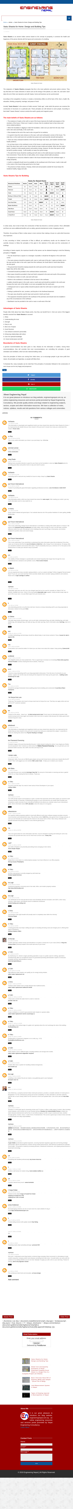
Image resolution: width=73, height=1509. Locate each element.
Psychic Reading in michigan (35, 736)
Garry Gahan (12, 614)
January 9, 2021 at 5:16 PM (15, 535)
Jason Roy (11, 427)
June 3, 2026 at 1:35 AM (14, 1298)
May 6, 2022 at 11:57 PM (15, 730)
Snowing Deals (13, 451)
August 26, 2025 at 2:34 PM (15, 1179)
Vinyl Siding (34, 1247)
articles (10, 22)
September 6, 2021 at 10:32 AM (16, 616)
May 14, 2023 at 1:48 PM (15, 937)
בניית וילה (45, 431)
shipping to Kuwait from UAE (16, 1219)
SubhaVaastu (12, 411)
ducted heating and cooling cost (16, 914)
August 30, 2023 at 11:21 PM (16, 984)
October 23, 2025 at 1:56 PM (16, 1215)
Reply (10, 422)
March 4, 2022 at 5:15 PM (15, 687)
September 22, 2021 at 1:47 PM (16, 632)
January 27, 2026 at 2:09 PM (16, 1244)
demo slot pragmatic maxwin (21, 1288)
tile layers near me (13, 1098)
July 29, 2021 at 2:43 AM (15, 585)
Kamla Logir (12, 892)
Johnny (10, 644)
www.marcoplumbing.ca (14, 974)
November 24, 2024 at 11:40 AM (16, 1146)
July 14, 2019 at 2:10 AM (15, 413)
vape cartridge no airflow (22, 572)
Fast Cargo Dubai (14, 1213)
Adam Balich (12, 564)
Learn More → (26, 1459)
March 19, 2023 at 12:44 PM (15, 894)
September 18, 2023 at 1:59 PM (16, 1053)
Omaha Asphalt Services (15, 884)
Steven (10, 551)
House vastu (16, 419)
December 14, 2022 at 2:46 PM (16, 853)
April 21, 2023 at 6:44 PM (15, 923)
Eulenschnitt (66, 648)
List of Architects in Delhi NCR (57, 481)
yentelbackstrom (13, 818)
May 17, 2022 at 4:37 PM (15, 761)
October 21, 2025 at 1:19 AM (15, 1203)
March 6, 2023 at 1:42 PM (15, 880)
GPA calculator (30, 810)
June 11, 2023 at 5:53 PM (15, 966)
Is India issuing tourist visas (35, 717)
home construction (13, 443)
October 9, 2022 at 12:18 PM (16, 803)
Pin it (45, 378)
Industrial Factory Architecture (23, 522)
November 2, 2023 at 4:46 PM (16, 1094)
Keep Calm (12, 965)
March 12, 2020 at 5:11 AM (15, 466)
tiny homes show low (35, 1181)
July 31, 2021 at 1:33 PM (15, 602)
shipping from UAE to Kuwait (16, 1221)
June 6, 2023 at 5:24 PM (14, 953)
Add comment (13, 1307)
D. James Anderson (14, 1229)
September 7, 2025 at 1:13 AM (16, 1191)
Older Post (64, 1347)
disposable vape (42, 589)
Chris (26, 607)
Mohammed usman (14, 439)
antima (10, 835)
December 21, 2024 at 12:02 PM (16, 1161)
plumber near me (12, 1016)
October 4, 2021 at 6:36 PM (15, 646)
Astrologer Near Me (31, 777)
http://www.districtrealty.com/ (16, 898)
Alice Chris (11, 922)
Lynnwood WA (36, 1271)
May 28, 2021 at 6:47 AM (15, 566)
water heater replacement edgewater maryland (21, 1071)
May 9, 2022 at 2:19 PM (14, 746)
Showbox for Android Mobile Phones (50, 1131)
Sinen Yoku (12, 787)
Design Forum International (17, 476)
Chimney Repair (12, 928)
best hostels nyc (12, 1085)
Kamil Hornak (12, 951)
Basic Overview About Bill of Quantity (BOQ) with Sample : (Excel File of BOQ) (41, 1410)
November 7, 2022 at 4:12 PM (16, 820)
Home (5, 22)
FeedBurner (41, 1377)
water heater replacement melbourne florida (20, 1002)
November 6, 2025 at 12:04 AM (16, 1230)
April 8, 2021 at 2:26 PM (14, 552)
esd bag (62, 621)
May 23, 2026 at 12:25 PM (15, 1280)
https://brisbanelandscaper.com (19, 1235)
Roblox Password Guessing (17, 744)
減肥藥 (10, 1148)
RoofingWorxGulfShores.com (16, 1057)
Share (28, 378)
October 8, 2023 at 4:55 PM (15, 1080)
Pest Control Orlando (42, 557)
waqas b (11, 670)
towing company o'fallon (14, 943)
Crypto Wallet (11, 1164)
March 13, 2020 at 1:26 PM (15, 478)
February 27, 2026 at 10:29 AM (16, 1256)
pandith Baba (12, 773)
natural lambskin (29, 1205)
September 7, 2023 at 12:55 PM (16, 997)
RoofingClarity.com (13, 1043)
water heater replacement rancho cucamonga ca (21, 1029)
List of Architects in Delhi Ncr (34, 540)
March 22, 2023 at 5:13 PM (15, 908)
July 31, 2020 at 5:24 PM (15, 504)
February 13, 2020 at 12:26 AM (16, 452)
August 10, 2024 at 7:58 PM (15, 1127)
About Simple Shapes (14, 857)
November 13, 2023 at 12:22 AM (16, 1108)
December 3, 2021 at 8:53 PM (16, 658)
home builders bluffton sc (36, 1193)
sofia (9, 1189)
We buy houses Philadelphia (16, 871)
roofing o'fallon (12, 793)
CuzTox (10, 685)
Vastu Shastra (58, 455)
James (10, 713)
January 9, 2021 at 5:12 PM (15, 518)
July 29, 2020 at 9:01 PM (15, 490)
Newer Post (8, 1347)
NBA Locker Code (37, 765)
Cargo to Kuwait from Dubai (27, 1217)
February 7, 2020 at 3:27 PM (15, 440)
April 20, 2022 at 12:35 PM (15, 715)
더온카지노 (45, 824)
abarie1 (10, 630)
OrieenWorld (12, 656)
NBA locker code (13, 759)
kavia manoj (12, 502)
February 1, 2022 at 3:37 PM (15, 671)
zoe (9, 1296)
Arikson (10, 1106)
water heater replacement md (16, 988)
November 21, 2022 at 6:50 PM (16, 837)
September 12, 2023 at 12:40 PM (17, 1011)
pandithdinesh (13, 728)
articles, (7, 35)
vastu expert (46, 493)
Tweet (11, 378)
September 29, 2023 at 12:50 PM (17, 1066)
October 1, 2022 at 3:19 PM (15, 789)
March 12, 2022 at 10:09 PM (15, 701)
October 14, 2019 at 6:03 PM (16, 428)
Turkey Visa (48, 843)
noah (10, 601)
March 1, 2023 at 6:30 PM (15, 866)
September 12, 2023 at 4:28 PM (16, 1025)
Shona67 (11, 851)
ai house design (36, 1300)
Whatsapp (62, 378)
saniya (10, 1177)
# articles (10, 373)
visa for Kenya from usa (16, 699)
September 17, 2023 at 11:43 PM (17, 1039)
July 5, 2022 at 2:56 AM (14, 775)
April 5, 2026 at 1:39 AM (14, 1268)
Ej (8, 1254)
